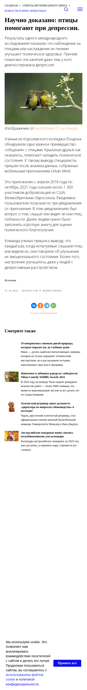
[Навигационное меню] (80, 9)
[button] (66, 9)
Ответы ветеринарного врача (45, 5)
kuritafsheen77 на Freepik (56, 128)
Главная (11, 5)
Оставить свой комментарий (43, 313)
